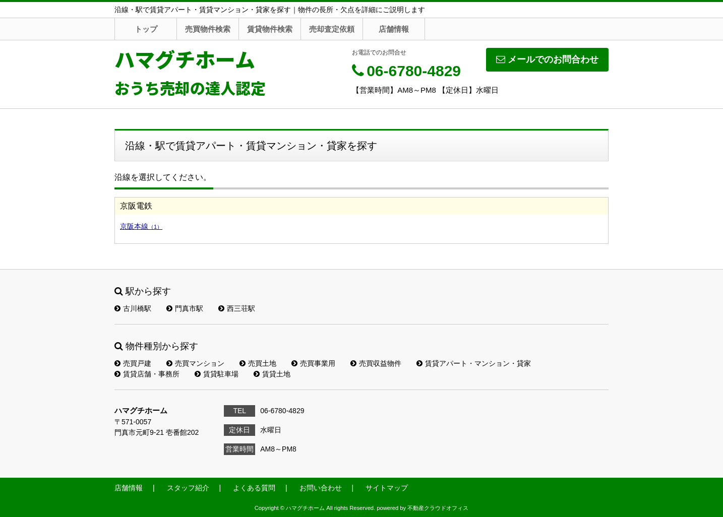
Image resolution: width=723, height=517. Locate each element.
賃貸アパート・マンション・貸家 (473, 363)
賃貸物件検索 (269, 29)
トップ (146, 29)
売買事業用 (313, 363)
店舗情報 (394, 29)
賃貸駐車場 (216, 374)
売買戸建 (132, 363)
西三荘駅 (236, 308)
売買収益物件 (375, 363)
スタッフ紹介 (188, 488)
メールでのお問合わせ (547, 59)
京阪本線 (141, 226)
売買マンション (195, 363)
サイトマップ (387, 488)
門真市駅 (184, 308)
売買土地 (257, 363)
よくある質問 (254, 488)
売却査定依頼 (331, 29)
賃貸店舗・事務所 (146, 374)
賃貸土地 (272, 374)
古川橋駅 (132, 308)
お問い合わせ (320, 488)
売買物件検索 (207, 29)
